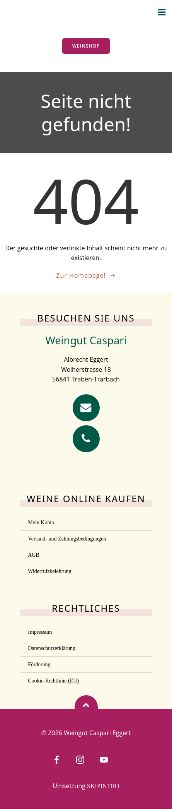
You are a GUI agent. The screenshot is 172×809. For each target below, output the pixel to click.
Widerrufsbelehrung (49, 571)
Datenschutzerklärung (51, 648)
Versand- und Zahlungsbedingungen (67, 539)
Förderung (39, 664)
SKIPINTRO (103, 786)
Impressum (40, 632)
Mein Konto (41, 522)
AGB (33, 555)
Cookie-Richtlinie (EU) (53, 681)
